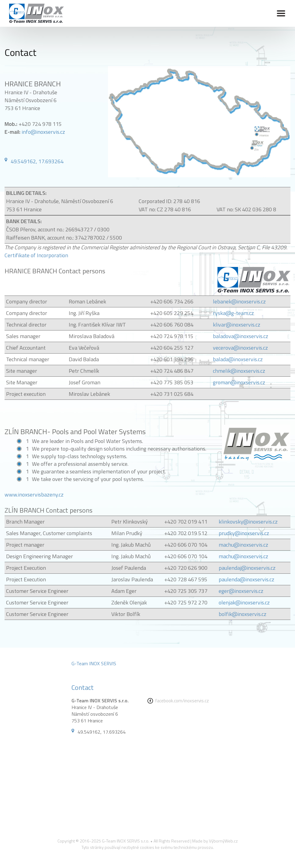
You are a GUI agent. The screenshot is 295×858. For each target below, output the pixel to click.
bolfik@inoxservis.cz (242, 614)
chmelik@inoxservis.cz (239, 371)
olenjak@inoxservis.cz (244, 602)
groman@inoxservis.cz (239, 382)
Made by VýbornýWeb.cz (215, 841)
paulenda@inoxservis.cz (246, 579)
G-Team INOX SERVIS (93, 663)
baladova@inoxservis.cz (240, 336)
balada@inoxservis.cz (238, 359)
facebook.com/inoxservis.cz (182, 700)
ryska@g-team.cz (233, 313)
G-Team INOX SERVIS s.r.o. (125, 841)
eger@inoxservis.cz (241, 591)
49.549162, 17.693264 (37, 161)
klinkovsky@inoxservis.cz (248, 521)
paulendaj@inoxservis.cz (247, 568)
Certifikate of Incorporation (36, 255)
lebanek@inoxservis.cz (239, 301)
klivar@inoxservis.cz (236, 324)
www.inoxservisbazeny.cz (34, 494)
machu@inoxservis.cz (243, 545)
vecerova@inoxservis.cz (240, 348)
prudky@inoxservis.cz (244, 533)
